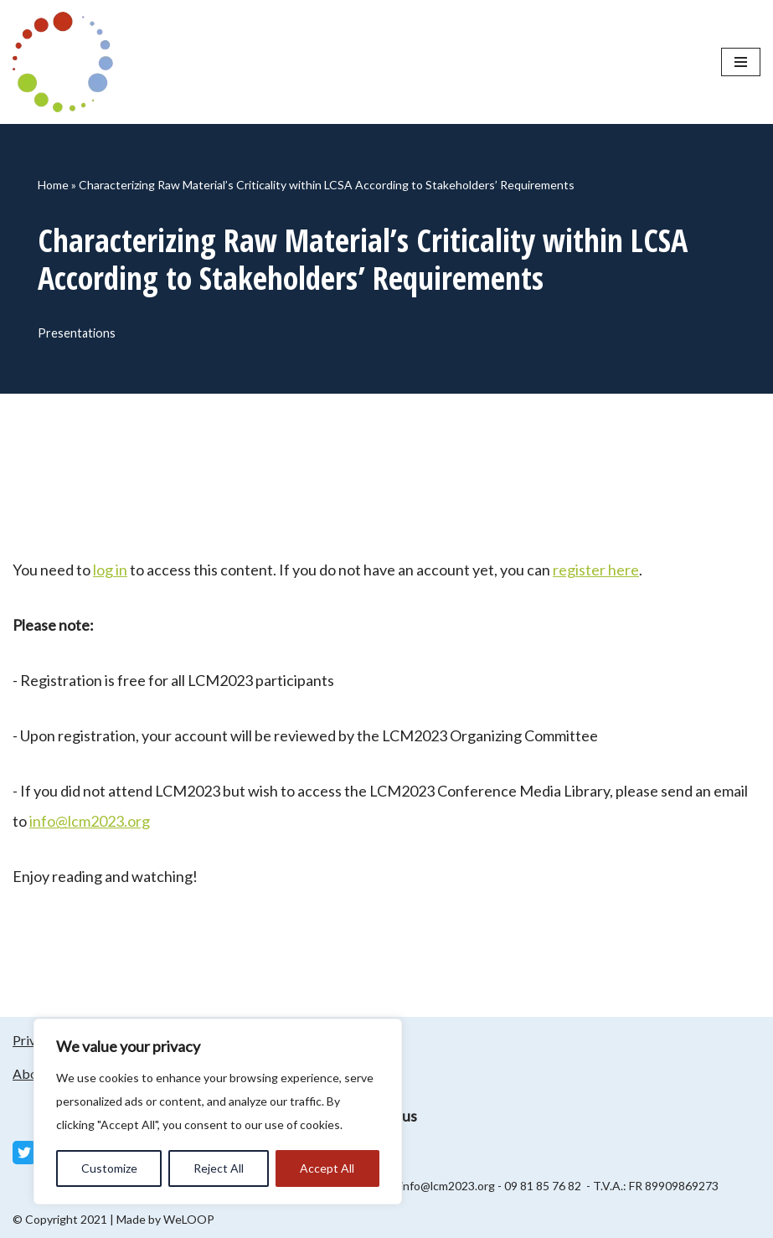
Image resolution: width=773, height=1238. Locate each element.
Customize (109, 1168)
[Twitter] (24, 1152)
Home (53, 185)
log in (110, 569)
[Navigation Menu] (740, 62)
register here (596, 569)
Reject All (218, 1168)
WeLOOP (188, 1219)
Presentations (77, 333)
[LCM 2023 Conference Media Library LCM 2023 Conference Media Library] (67, 62)
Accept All (327, 1168)
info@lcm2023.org (89, 821)
